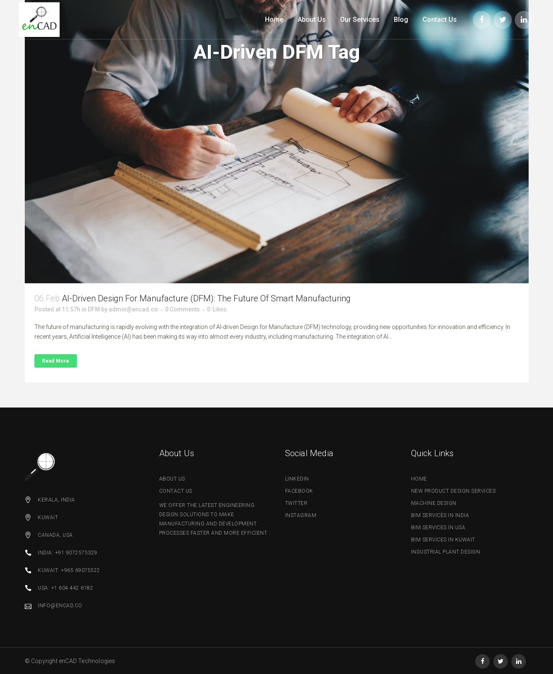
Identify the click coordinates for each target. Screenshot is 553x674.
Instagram (301, 515)
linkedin (297, 478)
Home (419, 478)
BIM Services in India (440, 515)
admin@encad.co (133, 309)
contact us (175, 491)
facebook (299, 491)
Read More (56, 361)
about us (172, 478)
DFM (94, 309)
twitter (296, 503)
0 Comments (182, 309)
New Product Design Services (453, 491)
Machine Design (433, 503)
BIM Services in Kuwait (443, 539)
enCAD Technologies (87, 661)
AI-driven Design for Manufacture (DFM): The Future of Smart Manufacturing (206, 298)
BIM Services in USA (438, 527)
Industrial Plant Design (445, 551)
